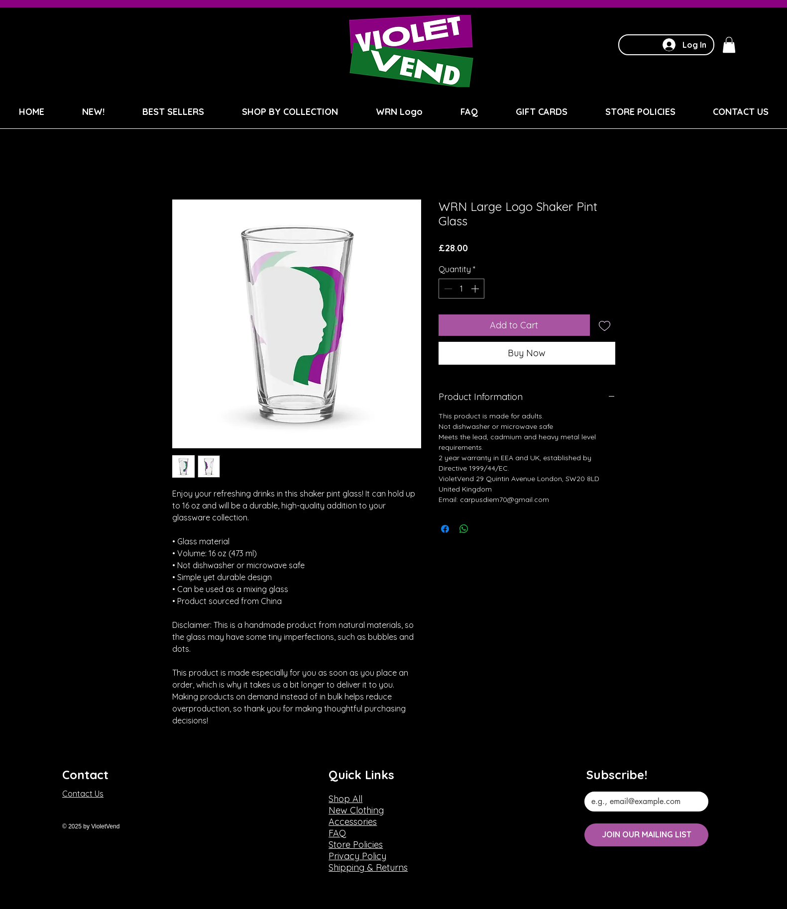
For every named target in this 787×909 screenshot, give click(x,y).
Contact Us (83, 794)
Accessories (353, 821)
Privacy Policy (357, 856)
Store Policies (356, 844)
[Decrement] (447, 288)
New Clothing (356, 810)
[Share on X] (483, 529)
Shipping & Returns (368, 867)
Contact (85, 774)
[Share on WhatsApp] (464, 529)
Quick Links (361, 774)
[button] (729, 45)
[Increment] (476, 288)
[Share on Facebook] (445, 529)
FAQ (337, 833)
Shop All (345, 799)
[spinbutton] (461, 288)
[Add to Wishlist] (604, 325)
